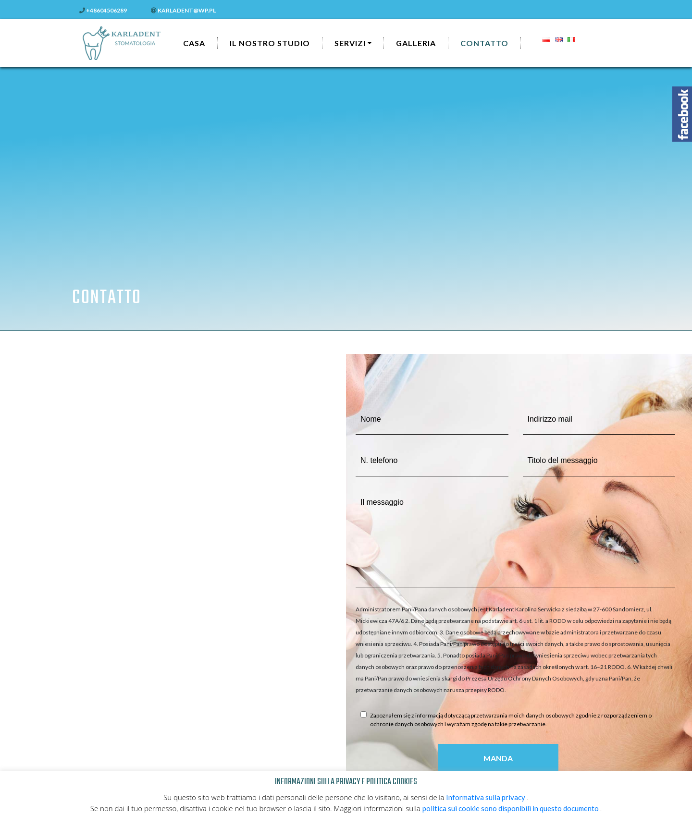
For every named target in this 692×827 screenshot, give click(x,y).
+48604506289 (103, 10)
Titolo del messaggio (563, 460)
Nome (370, 419)
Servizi (350, 43)
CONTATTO (484, 43)
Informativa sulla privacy (486, 797)
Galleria (416, 43)
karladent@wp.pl (183, 10)
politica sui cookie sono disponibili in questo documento (511, 808)
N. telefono (378, 460)
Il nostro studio (270, 43)
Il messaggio (382, 502)
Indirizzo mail (550, 419)
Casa (194, 43)
